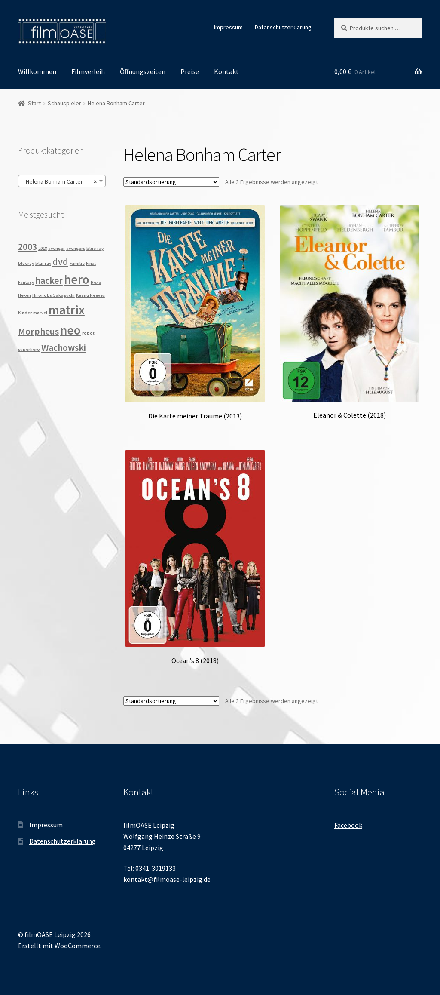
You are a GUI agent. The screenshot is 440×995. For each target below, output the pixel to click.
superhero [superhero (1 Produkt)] (29, 349)
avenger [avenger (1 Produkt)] (56, 248)
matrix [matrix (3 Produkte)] (67, 310)
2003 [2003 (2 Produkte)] (27, 246)
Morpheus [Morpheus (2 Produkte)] (38, 331)
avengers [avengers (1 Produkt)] (75, 248)
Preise (189, 71)
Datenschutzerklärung (283, 27)
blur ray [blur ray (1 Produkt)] (43, 263)
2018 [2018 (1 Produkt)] (42, 248)
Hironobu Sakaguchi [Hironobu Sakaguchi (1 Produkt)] (53, 295)
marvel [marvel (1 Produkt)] (40, 313)
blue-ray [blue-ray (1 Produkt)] (95, 248)
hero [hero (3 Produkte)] (76, 279)
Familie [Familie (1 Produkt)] (77, 263)
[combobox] (62, 181)
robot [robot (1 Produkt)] (88, 333)
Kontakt (226, 71)
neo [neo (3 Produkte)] (70, 330)
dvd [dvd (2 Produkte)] (60, 261)
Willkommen (37, 71)
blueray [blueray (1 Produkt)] (26, 263)
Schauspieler (64, 103)
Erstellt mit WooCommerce (59, 945)
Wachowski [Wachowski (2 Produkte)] (63, 347)
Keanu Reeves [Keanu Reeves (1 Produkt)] (90, 295)
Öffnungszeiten (142, 71)
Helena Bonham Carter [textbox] (59, 181)
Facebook (348, 825)
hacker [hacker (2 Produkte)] (49, 280)
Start (34, 103)
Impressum (228, 27)
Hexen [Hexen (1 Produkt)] (24, 295)
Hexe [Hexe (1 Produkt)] (96, 282)
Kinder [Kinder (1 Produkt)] (25, 313)
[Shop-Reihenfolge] (171, 182)
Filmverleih (88, 71)
